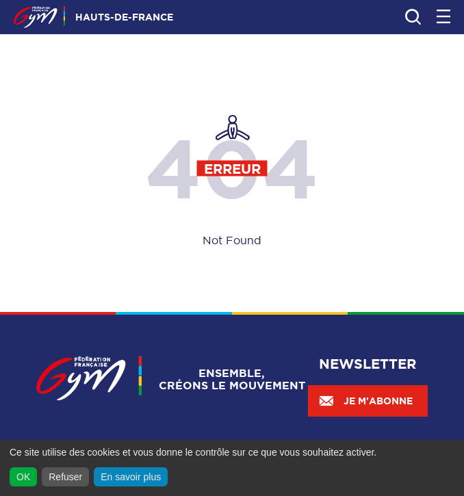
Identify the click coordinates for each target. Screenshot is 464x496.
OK (23, 476)
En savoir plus (131, 476)
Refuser (65, 476)
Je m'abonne (365, 400)
